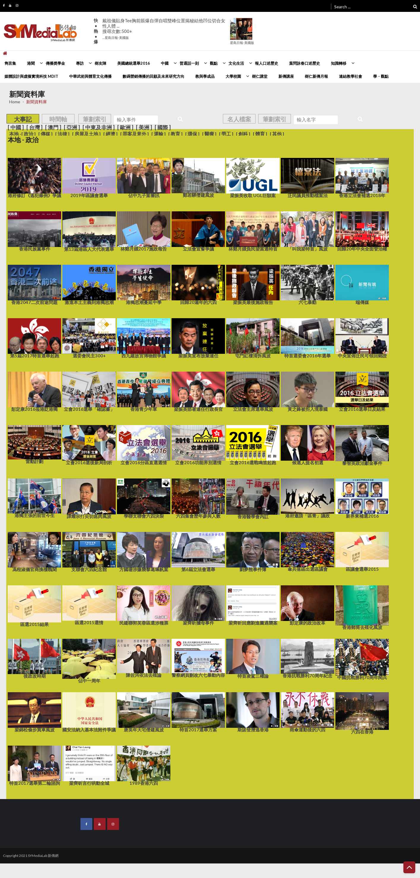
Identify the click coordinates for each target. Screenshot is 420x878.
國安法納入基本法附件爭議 (89, 711)
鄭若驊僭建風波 (198, 177)
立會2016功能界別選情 (198, 444)
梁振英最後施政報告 (253, 284)
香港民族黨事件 (34, 231)
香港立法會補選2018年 (362, 177)
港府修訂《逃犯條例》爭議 (34, 177)
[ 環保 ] (192, 134)
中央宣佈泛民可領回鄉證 (362, 337)
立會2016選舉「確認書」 (89, 391)
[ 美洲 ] (144, 127)
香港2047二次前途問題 (34, 284)
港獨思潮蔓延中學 (143, 284)
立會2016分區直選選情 (143, 444)
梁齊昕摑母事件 (198, 605)
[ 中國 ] (16, 127)
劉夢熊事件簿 (253, 551)
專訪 (80, 63)
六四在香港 (362, 712)
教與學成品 (205, 76)
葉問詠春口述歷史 (304, 63)
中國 (165, 63)
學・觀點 (381, 76)
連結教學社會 (350, 76)
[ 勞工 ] (226, 134)
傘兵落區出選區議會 (307, 551)
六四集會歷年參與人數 (198, 498)
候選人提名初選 (307, 444)
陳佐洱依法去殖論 (143, 657)
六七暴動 (307, 284)
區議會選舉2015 (362, 551)
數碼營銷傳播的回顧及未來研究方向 (153, 76)
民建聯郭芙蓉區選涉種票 (143, 604)
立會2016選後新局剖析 (89, 444)
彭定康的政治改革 (307, 605)
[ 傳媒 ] (45, 134)
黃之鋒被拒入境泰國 (307, 391)
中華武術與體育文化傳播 (90, 76)
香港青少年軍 (143, 391)
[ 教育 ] (175, 134)
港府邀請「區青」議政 (307, 497)
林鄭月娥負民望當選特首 (253, 231)
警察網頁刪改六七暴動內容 (198, 657)
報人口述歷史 (266, 63)
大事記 (23, 119)
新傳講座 (286, 76)
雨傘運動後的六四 (307, 711)
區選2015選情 (89, 604)
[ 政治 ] (28, 134)
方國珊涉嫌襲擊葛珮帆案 (143, 551)
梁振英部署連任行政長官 (198, 391)
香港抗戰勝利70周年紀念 (307, 658)
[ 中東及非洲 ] (99, 127)
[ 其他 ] (277, 134)
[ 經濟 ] (110, 134)
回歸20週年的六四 (198, 284)
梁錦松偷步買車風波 (34, 711)
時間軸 (58, 119)
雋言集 (10, 63)
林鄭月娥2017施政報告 (143, 231)
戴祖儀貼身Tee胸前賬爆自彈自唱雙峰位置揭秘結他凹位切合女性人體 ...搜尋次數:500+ (163, 28)
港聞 (31, 63)
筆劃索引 (95, 119)
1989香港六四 (143, 765)
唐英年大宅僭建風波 (143, 711)
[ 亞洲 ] (72, 127)
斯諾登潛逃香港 (253, 711)
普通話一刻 (189, 63)
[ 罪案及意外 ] (134, 134)
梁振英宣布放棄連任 (198, 337)
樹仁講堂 (259, 76)
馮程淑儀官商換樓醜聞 (34, 551)
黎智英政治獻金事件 (362, 445)
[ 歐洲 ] (125, 127)
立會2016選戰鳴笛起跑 (253, 444)
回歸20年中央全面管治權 (362, 231)
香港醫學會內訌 (253, 498)
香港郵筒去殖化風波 (362, 607)
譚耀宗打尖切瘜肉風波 (89, 498)
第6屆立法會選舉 (198, 551)
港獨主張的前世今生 (34, 497)
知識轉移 (338, 63)
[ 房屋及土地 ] (86, 134)
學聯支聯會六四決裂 (143, 498)
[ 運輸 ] (158, 134)
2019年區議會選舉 (89, 177)
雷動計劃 (34, 444)
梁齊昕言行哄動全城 (89, 765)
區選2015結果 (34, 605)
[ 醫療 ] (209, 134)
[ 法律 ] (62, 134)
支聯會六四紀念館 (89, 551)
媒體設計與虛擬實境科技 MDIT (31, 76)
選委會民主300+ (89, 337)
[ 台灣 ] (34, 127)
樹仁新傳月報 (316, 76)
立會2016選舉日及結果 (362, 391)
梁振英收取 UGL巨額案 (253, 177)
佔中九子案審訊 (143, 177)
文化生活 (236, 63)
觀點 (214, 63)
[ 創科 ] (243, 134)
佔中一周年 (89, 660)
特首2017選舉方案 (198, 711)
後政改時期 (34, 658)
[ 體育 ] (260, 134)
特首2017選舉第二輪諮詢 (34, 765)
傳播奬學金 (55, 63)
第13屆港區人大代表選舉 (89, 231)
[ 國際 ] (163, 127)
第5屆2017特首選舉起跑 (34, 337)
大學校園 (233, 76)
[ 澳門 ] (53, 127)
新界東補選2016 (362, 498)
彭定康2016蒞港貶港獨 (34, 391)
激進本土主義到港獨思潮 (89, 284)
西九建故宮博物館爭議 (143, 337)
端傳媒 (362, 284)
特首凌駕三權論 (253, 658)
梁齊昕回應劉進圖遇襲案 (253, 605)
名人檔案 (239, 119)
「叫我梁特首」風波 (307, 231)
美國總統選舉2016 (133, 63)
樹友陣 (100, 63)
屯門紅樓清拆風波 (253, 337)
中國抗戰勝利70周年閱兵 (362, 659)
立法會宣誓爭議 (198, 231)
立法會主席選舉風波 (253, 391)
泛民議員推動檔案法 (307, 177)
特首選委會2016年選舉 (307, 337)
